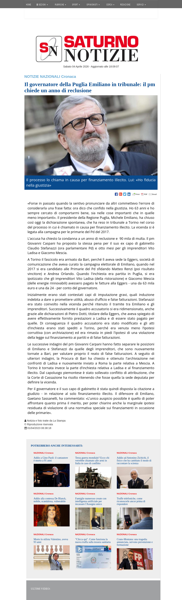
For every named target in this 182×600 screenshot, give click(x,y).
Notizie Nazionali (42, 76)
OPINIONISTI (93, 4)
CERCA (110, 4)
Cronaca (68, 76)
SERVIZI (141, 4)
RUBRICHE (60, 4)
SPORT (76, 4)
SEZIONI (42, 4)
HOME (28, 4)
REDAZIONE (125, 4)
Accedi (31, 14)
